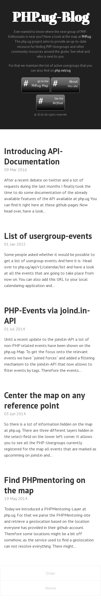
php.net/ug (63, 70)
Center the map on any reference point (44, 400)
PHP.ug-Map (35, 83)
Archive (50, 100)
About (65, 83)
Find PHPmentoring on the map (44, 485)
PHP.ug (86, 36)
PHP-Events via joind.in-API (47, 315)
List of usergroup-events (48, 235)
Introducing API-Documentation (33, 156)
